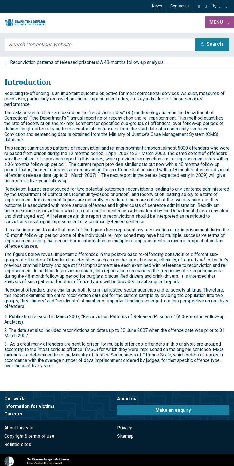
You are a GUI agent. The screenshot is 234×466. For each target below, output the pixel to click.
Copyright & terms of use (29, 436)
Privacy (124, 428)
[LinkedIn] (226, 6)
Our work (14, 398)
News (157, 6)
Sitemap (125, 436)
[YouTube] (219, 6)
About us (126, 398)
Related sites (17, 444)
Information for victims (29, 406)
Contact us (180, 6)
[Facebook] (199, 6)
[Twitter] (214, 6)
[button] (219, 22)
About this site (18, 428)
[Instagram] (206, 6)
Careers (13, 414)
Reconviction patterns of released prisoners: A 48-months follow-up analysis (87, 62)
